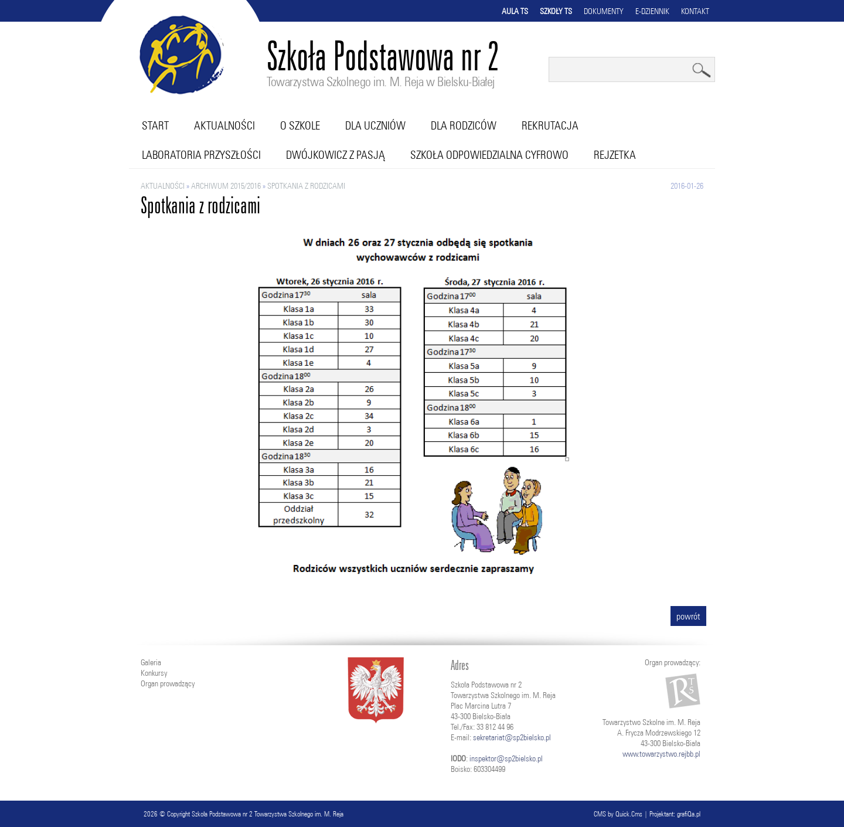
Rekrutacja (550, 125)
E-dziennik (652, 11)
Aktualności (224, 125)
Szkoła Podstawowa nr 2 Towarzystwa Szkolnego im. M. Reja (267, 813)
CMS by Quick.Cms (618, 813)
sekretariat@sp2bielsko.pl (512, 737)
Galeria (151, 662)
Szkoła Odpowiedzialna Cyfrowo (489, 155)
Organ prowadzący (168, 683)
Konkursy (154, 673)
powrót (688, 616)
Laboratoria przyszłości (201, 155)
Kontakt (695, 11)
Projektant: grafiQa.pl (674, 813)
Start (155, 125)
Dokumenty (604, 11)
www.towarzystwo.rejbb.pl (661, 753)
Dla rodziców (463, 125)
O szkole (300, 125)
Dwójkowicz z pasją (335, 155)
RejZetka (615, 155)
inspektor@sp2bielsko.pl (506, 758)
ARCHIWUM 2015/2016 (226, 186)
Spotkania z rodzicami (306, 186)
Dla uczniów (375, 125)
